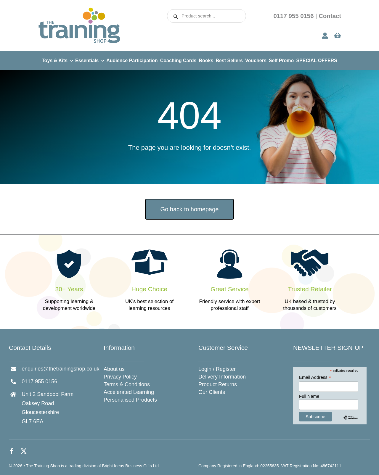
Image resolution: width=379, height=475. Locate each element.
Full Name (309, 396)
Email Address (315, 377)
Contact (330, 16)
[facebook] (12, 451)
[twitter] (24, 451)
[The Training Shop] (79, 9)
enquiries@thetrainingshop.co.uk (60, 369)
